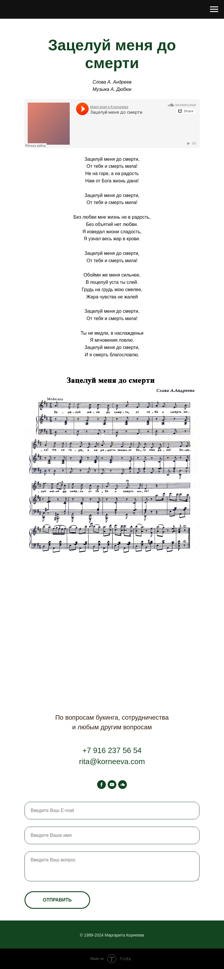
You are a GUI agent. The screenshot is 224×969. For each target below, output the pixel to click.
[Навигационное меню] (214, 9)
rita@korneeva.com (112, 761)
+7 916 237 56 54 (111, 750)
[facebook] (101, 784)
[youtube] (112, 784)
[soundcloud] (122, 784)
